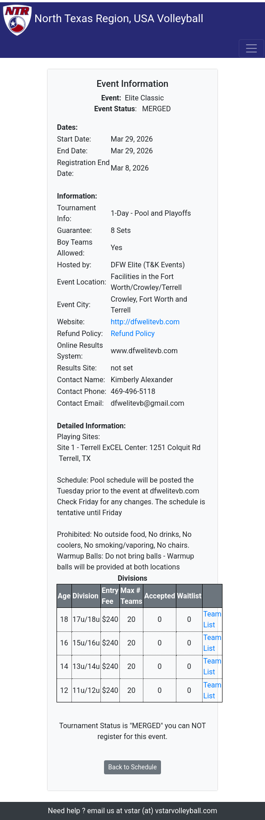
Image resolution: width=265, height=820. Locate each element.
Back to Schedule (132, 767)
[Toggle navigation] (251, 48)
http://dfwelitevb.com (145, 322)
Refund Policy (133, 333)
